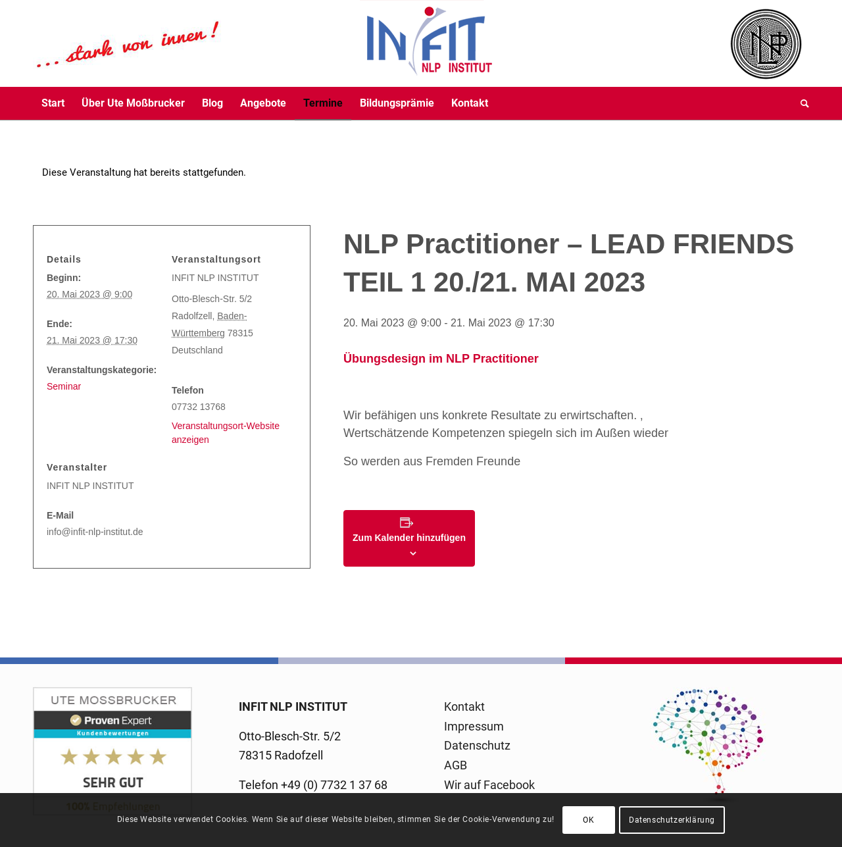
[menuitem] (53, 103)
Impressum (474, 726)
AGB (455, 765)
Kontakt (464, 706)
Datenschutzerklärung (672, 820)
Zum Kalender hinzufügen (409, 537)
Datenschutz (477, 745)
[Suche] (800, 103)
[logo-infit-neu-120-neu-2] (263, 43)
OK (588, 820)
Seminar (64, 386)
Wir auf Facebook (489, 785)
